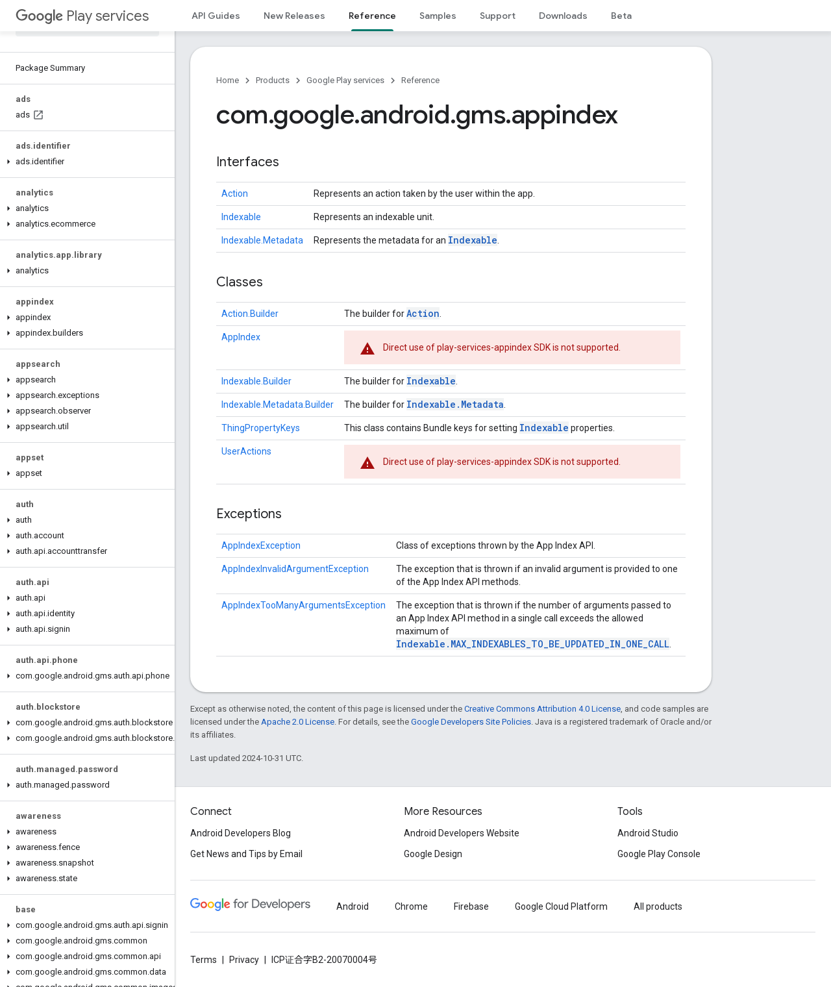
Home (227, 80)
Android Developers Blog (240, 833)
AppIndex (240, 337)
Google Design (433, 854)
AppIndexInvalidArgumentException (295, 569)
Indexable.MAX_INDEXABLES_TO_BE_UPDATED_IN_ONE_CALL (532, 644)
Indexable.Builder (256, 381)
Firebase (471, 906)
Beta (621, 15)
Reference (420, 80)
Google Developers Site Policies (471, 722)
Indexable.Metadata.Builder (277, 404)
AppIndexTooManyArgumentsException (303, 605)
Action (234, 193)
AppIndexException (261, 545)
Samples (437, 15)
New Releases (294, 15)
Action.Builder (250, 313)
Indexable (241, 217)
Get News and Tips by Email (246, 854)
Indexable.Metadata (262, 240)
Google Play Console (659, 854)
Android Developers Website (461, 833)
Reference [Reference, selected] (372, 15)
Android (352, 906)
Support (497, 15)
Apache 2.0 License (297, 722)
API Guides (216, 15)
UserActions (246, 451)
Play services (82, 16)
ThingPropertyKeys (260, 428)
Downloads (563, 15)
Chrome (411, 906)
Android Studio (647, 833)
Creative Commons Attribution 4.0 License (542, 709)
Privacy (244, 960)
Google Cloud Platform (561, 906)
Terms (203, 960)
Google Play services (345, 80)
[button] (84, 161)
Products (273, 80)
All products (658, 906)
